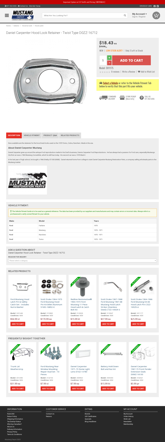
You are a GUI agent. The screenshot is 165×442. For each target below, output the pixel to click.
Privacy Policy (12, 432)
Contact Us (23, 6)
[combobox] (82, 260)
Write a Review (128, 71)
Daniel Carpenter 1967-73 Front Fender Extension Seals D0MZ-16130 (141, 370)
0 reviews (115, 71)
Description (14, 135)
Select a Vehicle (110, 83)
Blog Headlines (90, 421)
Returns (49, 416)
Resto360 (10, 414)
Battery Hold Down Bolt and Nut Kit (110, 367)
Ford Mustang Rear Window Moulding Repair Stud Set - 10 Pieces (50, 370)
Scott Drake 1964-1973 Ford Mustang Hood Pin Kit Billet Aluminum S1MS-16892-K (51, 303)
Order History (128, 416)
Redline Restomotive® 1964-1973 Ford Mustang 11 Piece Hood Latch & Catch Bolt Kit (81, 304)
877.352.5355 (10, 6)
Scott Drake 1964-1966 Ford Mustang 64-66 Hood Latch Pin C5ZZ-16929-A (141, 303)
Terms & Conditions (14, 434)
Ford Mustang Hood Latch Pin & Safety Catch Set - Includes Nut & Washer (19, 303)
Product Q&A (50, 135)
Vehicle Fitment (32, 135)
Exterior (16, 26)
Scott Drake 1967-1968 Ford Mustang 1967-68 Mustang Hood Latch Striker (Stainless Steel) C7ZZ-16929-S (111, 304)
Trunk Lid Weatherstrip (16, 367)
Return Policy (12, 416)
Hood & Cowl (27, 26)
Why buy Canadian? (14, 424)
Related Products (70, 135)
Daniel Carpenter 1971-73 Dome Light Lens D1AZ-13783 (80, 369)
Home (8, 26)
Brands (87, 414)
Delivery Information (14, 429)
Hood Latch (39, 26)
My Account (128, 414)
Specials (88, 419)
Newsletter (128, 421)
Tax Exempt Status (14, 421)
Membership (128, 424)
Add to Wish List (146, 71)
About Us (10, 427)
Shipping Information (15, 419)
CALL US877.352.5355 (149, 97)
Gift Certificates (90, 416)
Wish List (127, 419)
